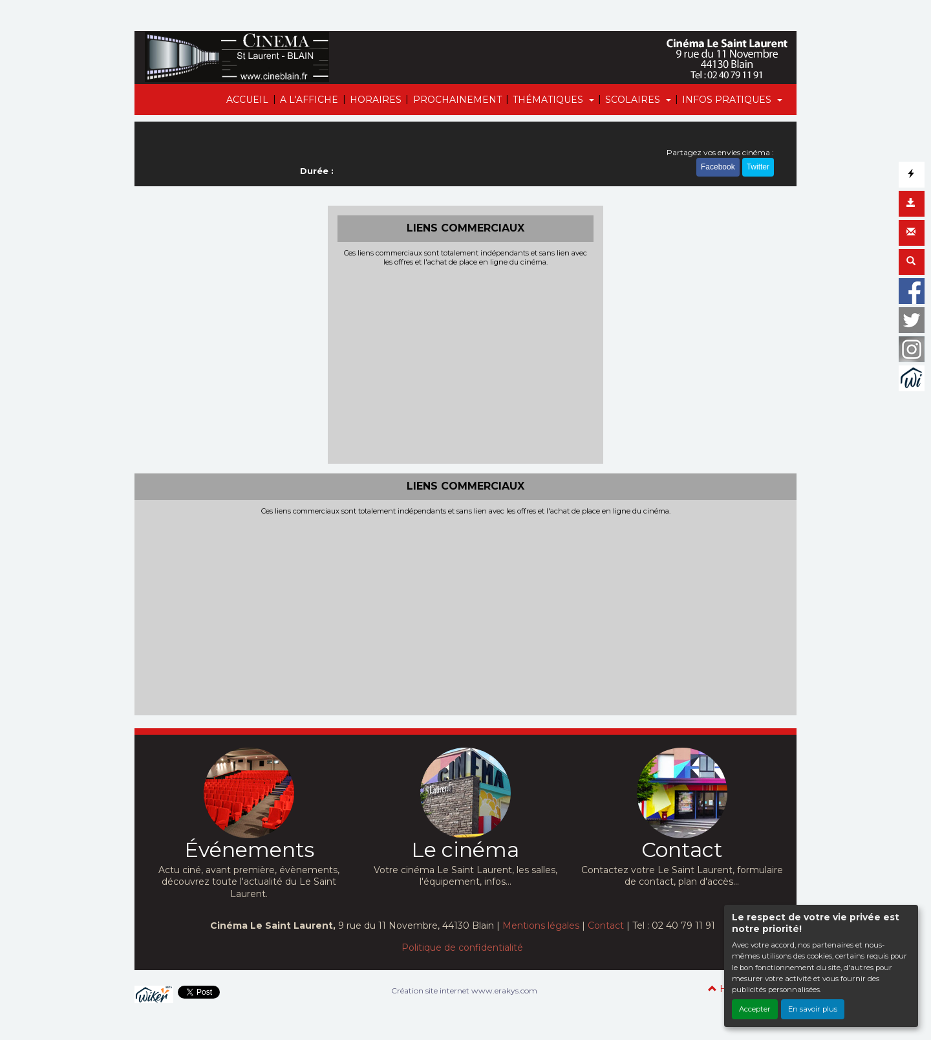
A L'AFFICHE (309, 99)
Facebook (718, 166)
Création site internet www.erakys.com (464, 990)
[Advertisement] (465, 363)
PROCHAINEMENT (457, 99)
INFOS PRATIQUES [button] (728, 99)
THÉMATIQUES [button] (549, 99)
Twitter (758, 166)
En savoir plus (812, 1008)
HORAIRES (375, 99)
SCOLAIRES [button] (634, 99)
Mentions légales (540, 925)
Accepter (755, 1008)
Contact (606, 925)
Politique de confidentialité (462, 947)
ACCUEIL (247, 99)
